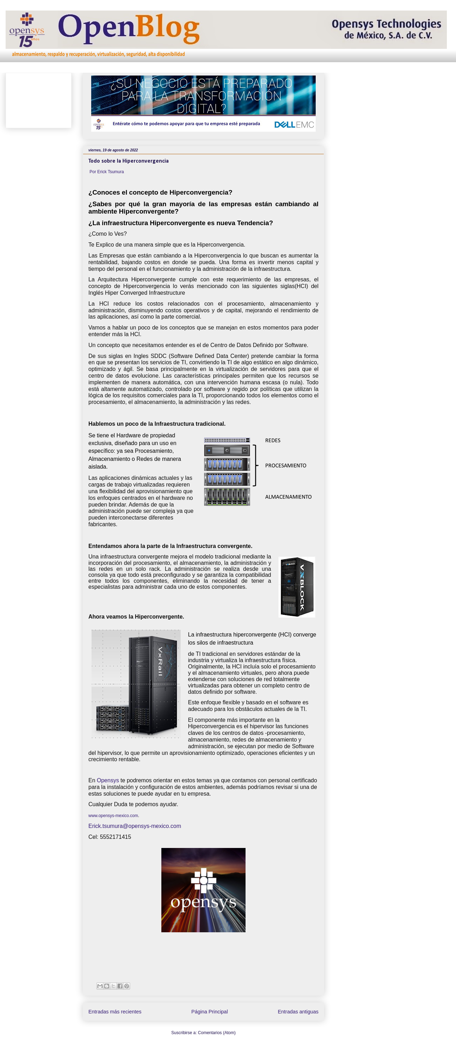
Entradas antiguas (298, 1011)
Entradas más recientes (114, 1011)
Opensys (108, 780)
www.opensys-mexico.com (113, 815)
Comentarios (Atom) (216, 1032)
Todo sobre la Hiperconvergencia (128, 161)
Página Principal (210, 1011)
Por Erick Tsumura (106, 171)
